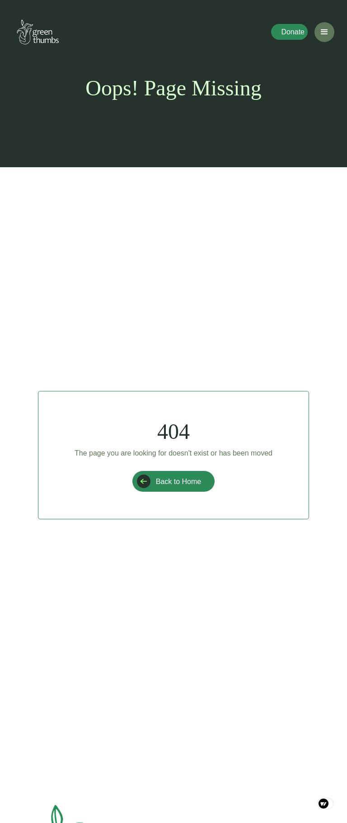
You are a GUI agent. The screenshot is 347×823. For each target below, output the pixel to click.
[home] (37, 32)
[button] (324, 32)
